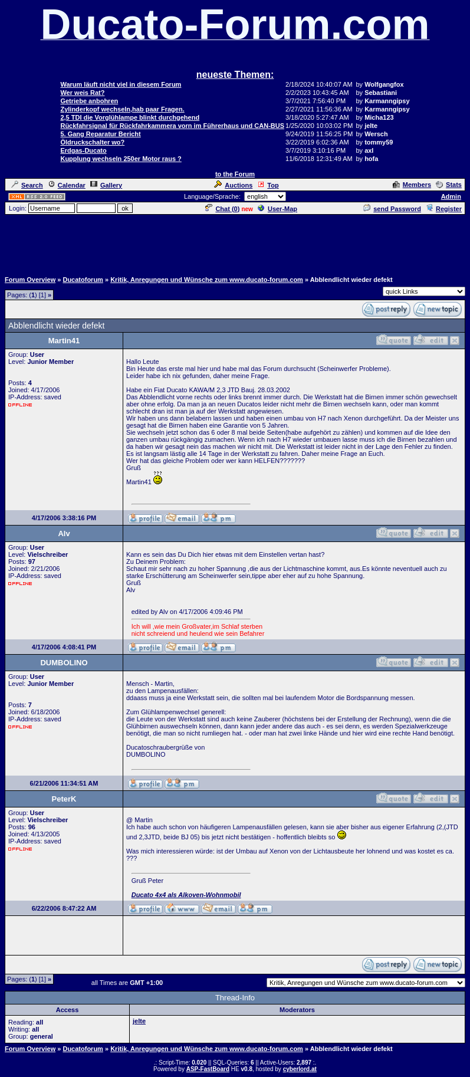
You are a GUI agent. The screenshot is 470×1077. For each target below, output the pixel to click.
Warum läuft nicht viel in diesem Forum (120, 84)
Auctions (233, 185)
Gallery (106, 185)
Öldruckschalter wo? (92, 142)
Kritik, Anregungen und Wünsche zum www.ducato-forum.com (206, 279)
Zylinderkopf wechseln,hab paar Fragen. (122, 109)
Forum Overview (30, 279)
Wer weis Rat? (82, 92)
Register (444, 208)
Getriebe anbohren (89, 100)
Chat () (222, 208)
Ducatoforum (83, 279)
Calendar (67, 185)
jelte (139, 1021)
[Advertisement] (235, 242)
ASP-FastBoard (207, 1069)
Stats (449, 184)
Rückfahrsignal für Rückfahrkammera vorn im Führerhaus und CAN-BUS (172, 125)
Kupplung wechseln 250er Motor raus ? (120, 158)
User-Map (277, 208)
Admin (451, 196)
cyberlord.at (300, 1069)
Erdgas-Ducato (83, 150)
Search (27, 185)
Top (267, 185)
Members (412, 184)
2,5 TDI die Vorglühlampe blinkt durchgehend (129, 117)
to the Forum (235, 174)
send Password (392, 208)
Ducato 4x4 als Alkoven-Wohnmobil (186, 894)
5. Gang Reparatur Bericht (100, 133)
